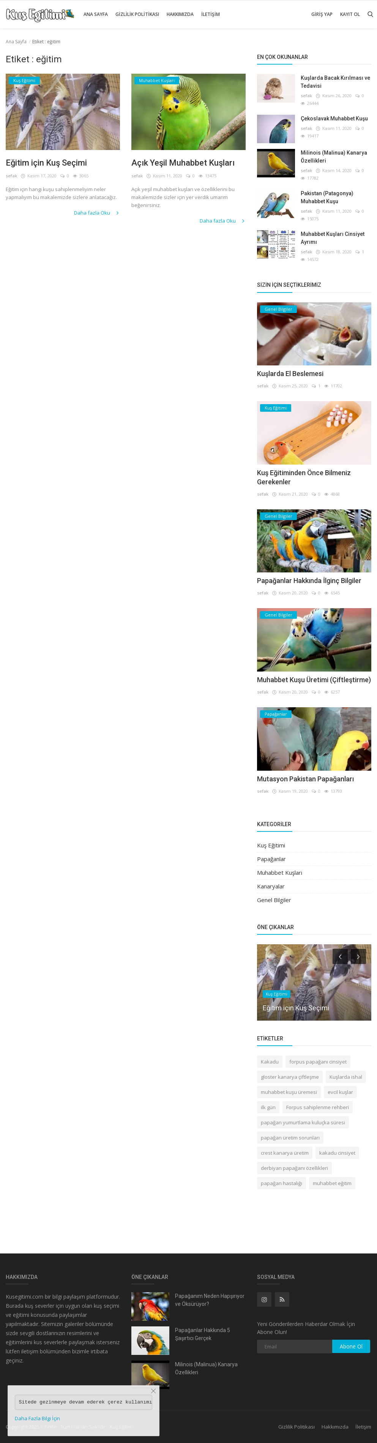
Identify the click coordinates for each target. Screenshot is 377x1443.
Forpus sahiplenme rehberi (317, 1107)
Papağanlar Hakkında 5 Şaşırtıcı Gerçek (202, 1334)
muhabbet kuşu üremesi (289, 1092)
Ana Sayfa (96, 14)
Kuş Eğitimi (271, 845)
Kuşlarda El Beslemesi (290, 374)
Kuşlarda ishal (346, 1076)
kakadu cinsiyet (337, 1152)
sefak (11, 176)
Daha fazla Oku (97, 212)
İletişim (210, 14)
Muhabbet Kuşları (279, 872)
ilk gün (268, 1107)
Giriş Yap (322, 14)
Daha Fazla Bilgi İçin (37, 1418)
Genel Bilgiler (274, 900)
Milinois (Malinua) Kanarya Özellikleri (334, 157)
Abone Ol (351, 1346)
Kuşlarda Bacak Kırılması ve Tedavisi (335, 82)
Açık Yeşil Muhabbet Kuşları (183, 163)
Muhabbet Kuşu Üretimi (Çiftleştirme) (314, 680)
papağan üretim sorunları (290, 1137)
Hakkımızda (180, 14)
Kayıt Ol (350, 14)
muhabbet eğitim (332, 1183)
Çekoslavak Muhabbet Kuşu (334, 118)
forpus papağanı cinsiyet (318, 1061)
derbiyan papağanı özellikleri (294, 1168)
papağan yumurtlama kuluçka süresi (303, 1122)
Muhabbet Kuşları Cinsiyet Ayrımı (332, 238)
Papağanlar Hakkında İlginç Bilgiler (309, 581)
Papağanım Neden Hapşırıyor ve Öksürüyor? (209, 1300)
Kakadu (270, 1061)
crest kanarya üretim (285, 1152)
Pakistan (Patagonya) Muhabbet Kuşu (327, 197)
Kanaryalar (271, 886)
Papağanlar (271, 859)
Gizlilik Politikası (137, 14)
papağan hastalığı (281, 1183)
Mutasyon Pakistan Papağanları (305, 779)
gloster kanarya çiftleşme (290, 1076)
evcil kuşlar (340, 1092)
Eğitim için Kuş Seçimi (46, 163)
